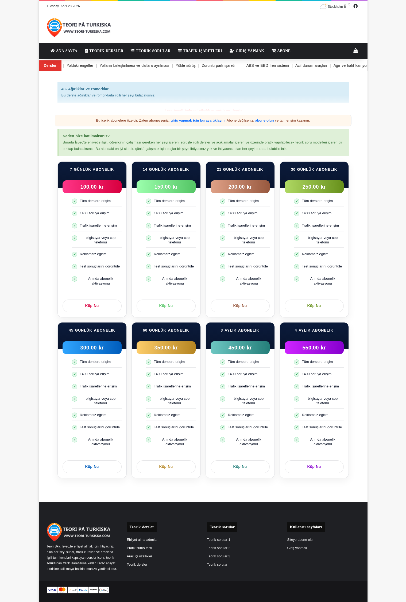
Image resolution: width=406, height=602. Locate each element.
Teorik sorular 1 (218, 540)
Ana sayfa (64, 51)
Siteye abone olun (301, 540)
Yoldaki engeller (68, 65)
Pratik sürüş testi (139, 548)
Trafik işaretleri (200, 51)
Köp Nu (92, 305)
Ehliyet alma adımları (143, 540)
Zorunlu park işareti (209, 65)
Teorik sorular (150, 51)
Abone (281, 51)
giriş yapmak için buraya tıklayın (198, 120)
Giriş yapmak (247, 51)
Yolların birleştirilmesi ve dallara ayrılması (124, 65)
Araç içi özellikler (139, 556)
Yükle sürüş (176, 65)
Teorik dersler (104, 51)
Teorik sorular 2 (218, 548)
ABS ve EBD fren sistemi (260, 65)
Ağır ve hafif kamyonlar (347, 65)
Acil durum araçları (304, 65)
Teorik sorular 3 (218, 556)
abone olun (264, 120)
